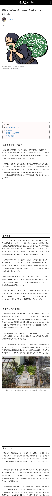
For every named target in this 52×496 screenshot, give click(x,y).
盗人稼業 (9, 130)
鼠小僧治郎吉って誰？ (13, 127)
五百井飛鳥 (10, 19)
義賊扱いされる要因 (12, 133)
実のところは (10, 136)
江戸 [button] (4, 25)
